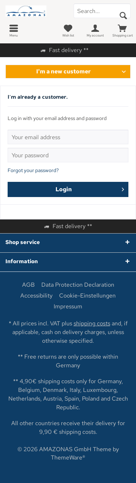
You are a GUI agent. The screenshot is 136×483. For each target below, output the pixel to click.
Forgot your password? (33, 170)
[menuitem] (13, 30)
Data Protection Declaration (77, 285)
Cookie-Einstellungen (87, 296)
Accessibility (36, 296)
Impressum (68, 306)
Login (89, 188)
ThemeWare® (68, 457)
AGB (28, 285)
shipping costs (92, 323)
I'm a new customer (63, 71)
